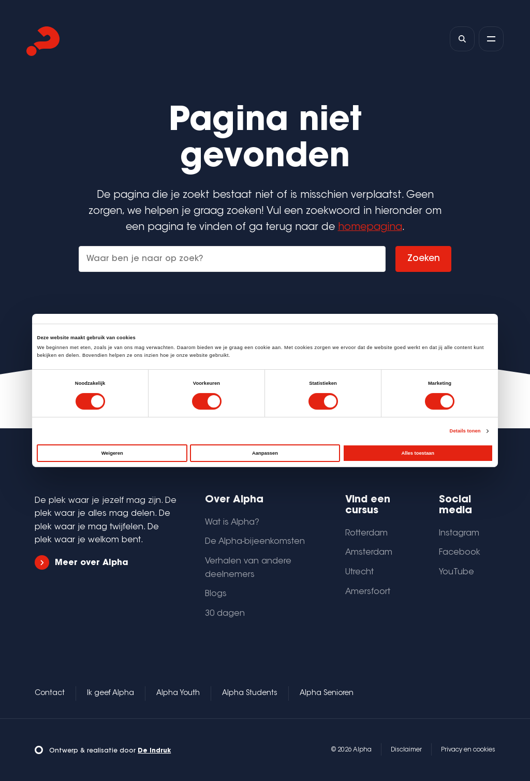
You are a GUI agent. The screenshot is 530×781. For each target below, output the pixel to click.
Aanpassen (265, 453)
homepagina (370, 228)
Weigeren (112, 453)
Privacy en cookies (468, 750)
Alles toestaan (418, 453)
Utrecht (359, 572)
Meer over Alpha (81, 563)
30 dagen (225, 614)
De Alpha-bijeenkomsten (255, 542)
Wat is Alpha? (232, 522)
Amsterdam (368, 552)
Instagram (459, 533)
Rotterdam (366, 533)
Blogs (216, 594)
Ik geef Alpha (110, 693)
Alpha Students (249, 693)
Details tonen (465, 430)
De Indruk (154, 751)
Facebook (459, 552)
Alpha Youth (178, 693)
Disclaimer (406, 750)
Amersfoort (367, 592)
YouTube (456, 572)
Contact (50, 693)
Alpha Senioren (327, 693)
